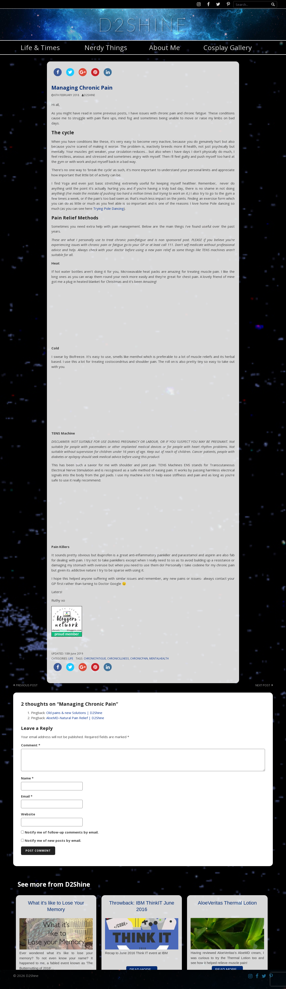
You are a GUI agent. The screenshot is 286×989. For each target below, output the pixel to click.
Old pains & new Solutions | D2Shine (74, 712)
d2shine (89, 95)
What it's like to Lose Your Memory (56, 906)
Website (28, 814)
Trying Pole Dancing (108, 208)
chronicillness (118, 658)
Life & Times (40, 47)
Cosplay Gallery (227, 47)
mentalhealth (159, 658)
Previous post (27, 685)
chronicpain (139, 658)
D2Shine (143, 24)
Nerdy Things (105, 47)
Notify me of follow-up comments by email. (62, 832)
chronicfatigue (95, 658)
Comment (30, 745)
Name (27, 778)
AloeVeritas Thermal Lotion (227, 903)
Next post (262, 685)
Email (26, 796)
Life (70, 658)
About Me (164, 47)
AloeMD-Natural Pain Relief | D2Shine (75, 718)
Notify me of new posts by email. (53, 840)
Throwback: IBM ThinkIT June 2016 (141, 906)
